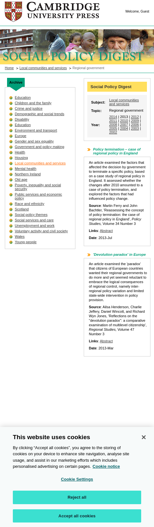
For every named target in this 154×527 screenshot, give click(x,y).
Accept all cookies (77, 518)
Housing (21, 158)
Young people (26, 242)
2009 (135, 121)
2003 (135, 128)
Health (20, 152)
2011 (113, 121)
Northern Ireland (28, 174)
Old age (21, 179)
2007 (124, 124)
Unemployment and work (35, 225)
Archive (15, 82)
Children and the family (33, 103)
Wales (20, 236)
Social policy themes (31, 215)
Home (9, 68)
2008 (113, 124)
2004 (124, 128)
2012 (135, 117)
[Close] (144, 440)
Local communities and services (43, 68)
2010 (124, 121)
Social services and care (34, 220)
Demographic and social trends (39, 114)
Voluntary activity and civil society (41, 231)
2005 (113, 128)
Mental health (25, 169)
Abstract (106, 231)
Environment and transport (36, 130)
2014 (113, 117)
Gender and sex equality (34, 141)
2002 (113, 132)
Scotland (22, 209)
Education (23, 97)
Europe (20, 136)
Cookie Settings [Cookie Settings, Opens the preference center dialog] (77, 481)
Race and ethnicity (29, 204)
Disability (22, 119)
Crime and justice (28, 108)
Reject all (77, 499)
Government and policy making (39, 147)
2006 (135, 124)
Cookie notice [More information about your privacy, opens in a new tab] (106, 469)
